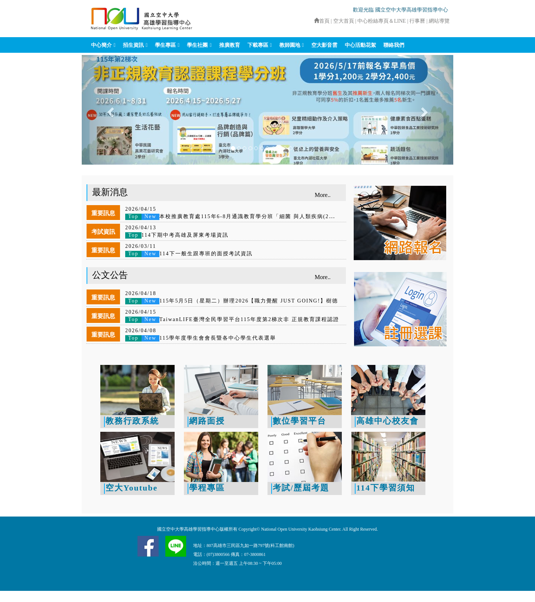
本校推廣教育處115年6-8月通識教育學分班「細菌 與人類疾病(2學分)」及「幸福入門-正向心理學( (272, 216)
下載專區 (257, 45)
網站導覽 (439, 21)
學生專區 (165, 45)
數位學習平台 (299, 420)
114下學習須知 (385, 487)
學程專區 (207, 487)
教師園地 (289, 45)
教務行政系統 (132, 420)
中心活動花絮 (360, 45)
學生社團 (197, 45)
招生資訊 (133, 45)
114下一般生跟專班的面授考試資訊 (189, 253)
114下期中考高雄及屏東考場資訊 (176, 235)
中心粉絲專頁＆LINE (381, 21)
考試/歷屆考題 (301, 487)
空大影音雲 (324, 45)
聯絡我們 (393, 45)
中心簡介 (101, 45)
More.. (323, 195)
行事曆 (418, 21)
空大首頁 (343, 21)
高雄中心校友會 (387, 420)
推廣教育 (229, 45)
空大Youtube (132, 487)
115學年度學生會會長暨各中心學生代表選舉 (200, 338)
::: (310, 21)
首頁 (322, 21)
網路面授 (207, 420)
